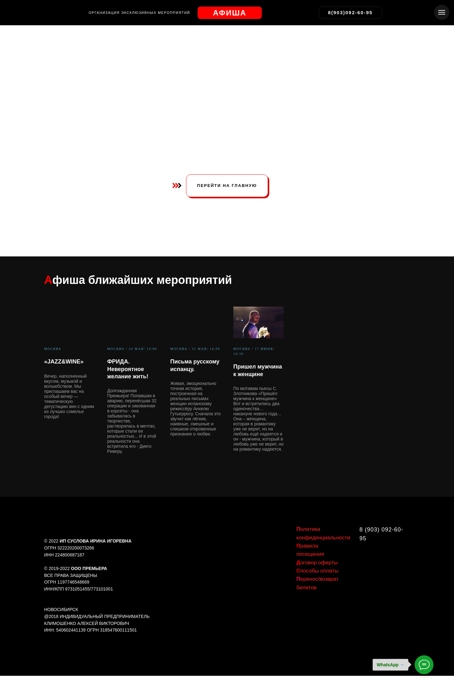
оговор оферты (317, 563)
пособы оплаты (317, 571)
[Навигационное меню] (441, 12)
